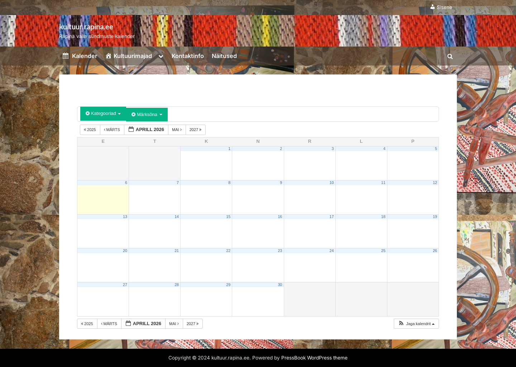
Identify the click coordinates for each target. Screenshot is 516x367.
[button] (416, 324)
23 (280, 250)
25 (383, 250)
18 (383, 216)
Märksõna (147, 114)
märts (112, 129)
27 (125, 285)
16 (280, 216)
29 (228, 285)
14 (177, 216)
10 (332, 182)
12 (435, 182)
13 (125, 216)
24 (332, 250)
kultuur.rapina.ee (86, 26)
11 (383, 182)
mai (177, 129)
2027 (196, 129)
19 (435, 216)
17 (332, 216)
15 (228, 216)
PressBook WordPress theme (314, 358)
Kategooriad (103, 113)
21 (177, 250)
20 (125, 250)
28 (177, 285)
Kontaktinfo (188, 55)
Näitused (224, 55)
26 (435, 250)
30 (280, 285)
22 (228, 250)
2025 (90, 129)
